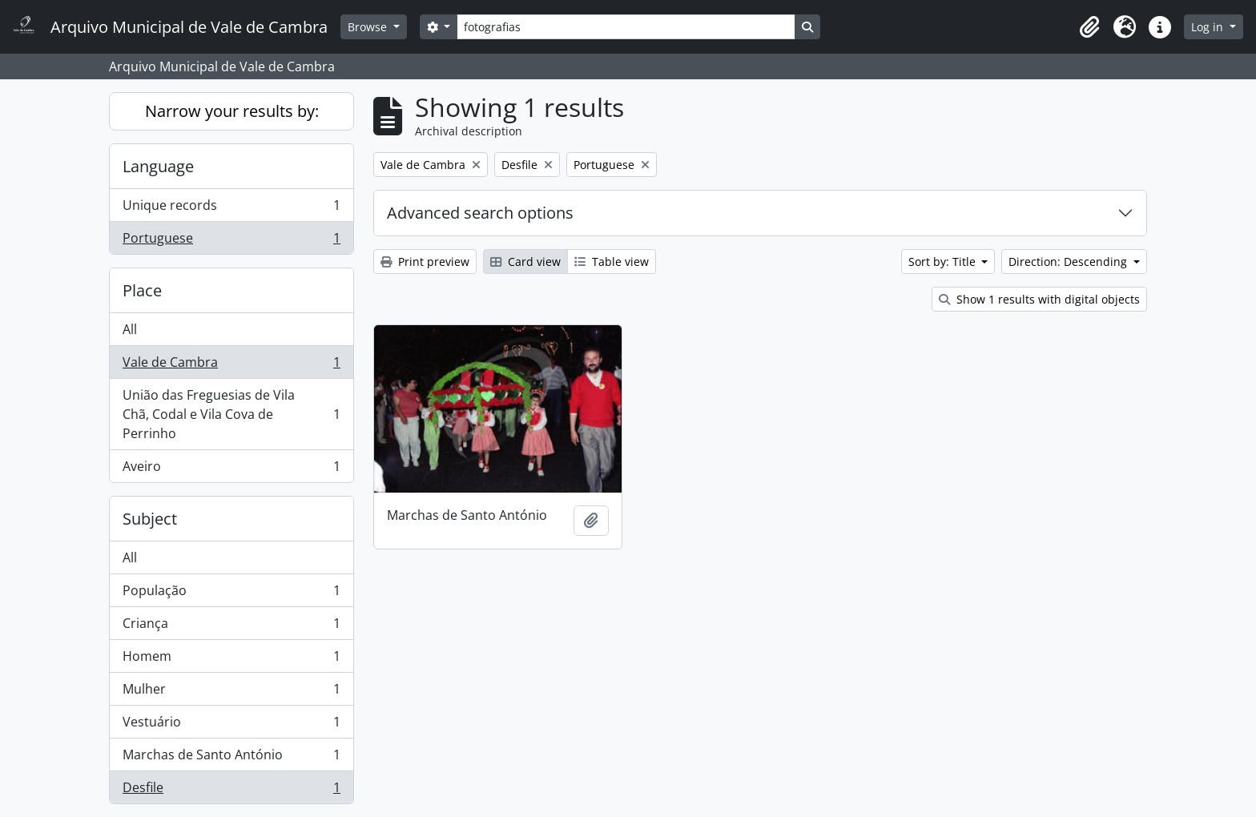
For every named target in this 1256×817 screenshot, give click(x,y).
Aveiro (231, 469)
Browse (369, 26)
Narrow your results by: (232, 111)
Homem (231, 659)
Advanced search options (480, 212)
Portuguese (231, 241)
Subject (150, 518)
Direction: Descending (1069, 261)
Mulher (231, 692)
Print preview (424, 261)
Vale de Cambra (231, 365)
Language (158, 166)
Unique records (231, 208)
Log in (1208, 26)
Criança (231, 627)
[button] (1089, 27)
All (130, 329)
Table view (611, 261)
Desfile (231, 790)
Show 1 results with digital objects (1039, 299)
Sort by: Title (943, 261)
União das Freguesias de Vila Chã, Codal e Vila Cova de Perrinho (231, 414)
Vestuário (231, 725)
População (231, 594)
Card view (525, 261)
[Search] (626, 26)
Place (142, 290)
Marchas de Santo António (231, 758)
